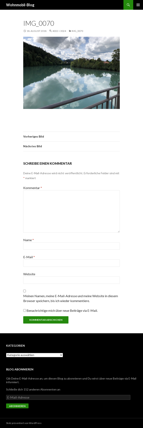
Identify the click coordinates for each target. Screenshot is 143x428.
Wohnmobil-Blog (20, 5)
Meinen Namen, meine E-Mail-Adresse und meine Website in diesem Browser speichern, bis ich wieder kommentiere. (70, 298)
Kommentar (32, 188)
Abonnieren (17, 406)
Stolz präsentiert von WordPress (24, 423)
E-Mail (29, 257)
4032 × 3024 (59, 30)
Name (28, 240)
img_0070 (77, 30)
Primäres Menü (138, 5)
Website (29, 274)
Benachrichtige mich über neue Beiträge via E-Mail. (62, 310)
